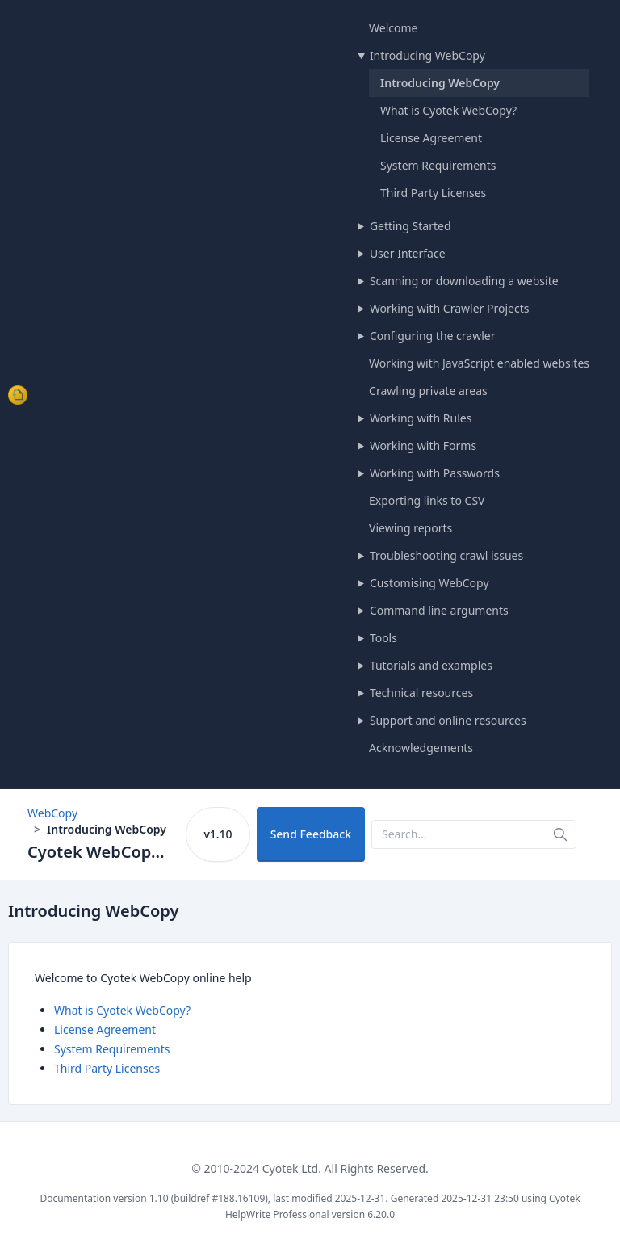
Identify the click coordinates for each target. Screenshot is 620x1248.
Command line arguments (439, 610)
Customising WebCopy (429, 582)
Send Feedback (310, 834)
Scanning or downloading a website (464, 280)
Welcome (393, 28)
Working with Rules (421, 418)
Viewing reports (410, 528)
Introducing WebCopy (427, 55)
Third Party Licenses (433, 192)
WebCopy (52, 813)
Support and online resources (448, 720)
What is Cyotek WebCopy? (448, 110)
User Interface (408, 253)
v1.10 (217, 834)
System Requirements (438, 165)
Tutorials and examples (431, 665)
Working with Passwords (435, 473)
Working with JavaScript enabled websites (479, 363)
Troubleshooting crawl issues (446, 555)
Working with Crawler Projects (450, 308)
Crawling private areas (428, 390)
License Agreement (431, 137)
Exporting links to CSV (426, 500)
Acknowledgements (421, 747)
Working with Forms (423, 445)
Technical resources (421, 692)
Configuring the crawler (433, 335)
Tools (383, 637)
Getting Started (410, 225)
